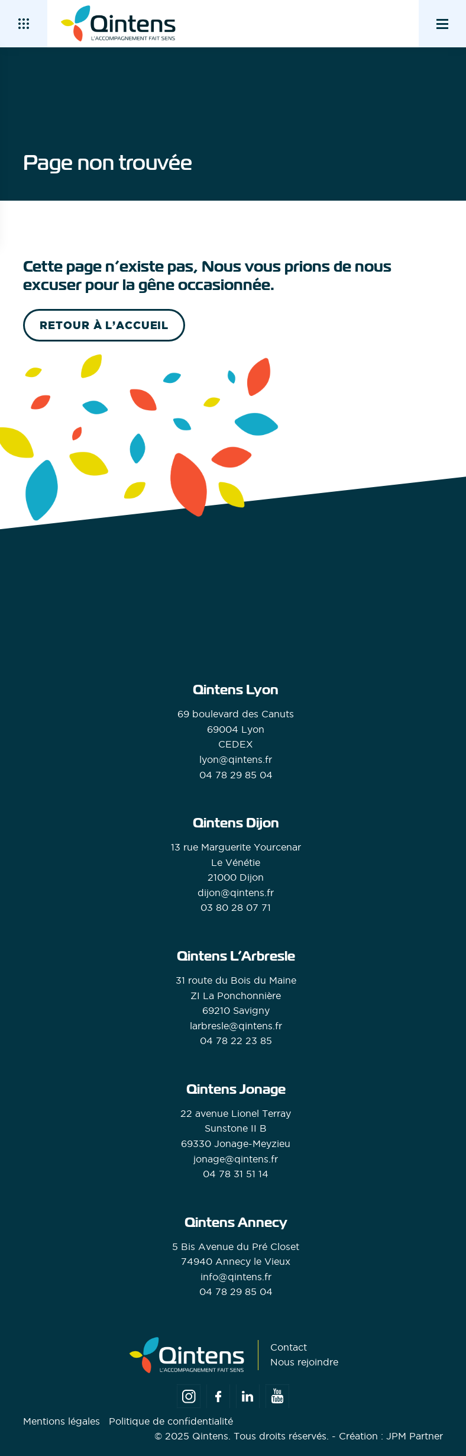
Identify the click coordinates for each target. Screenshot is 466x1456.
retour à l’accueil (104, 325)
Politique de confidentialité (171, 1421)
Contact (288, 1347)
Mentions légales (61, 1421)
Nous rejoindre (304, 1362)
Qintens (210, 1436)
